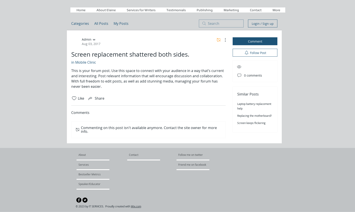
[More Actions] (223, 40)
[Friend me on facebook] (192, 164)
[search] (221, 23)
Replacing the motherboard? (254, 115)
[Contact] (139, 154)
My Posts (121, 23)
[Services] (91, 164)
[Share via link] (96, 98)
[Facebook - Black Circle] (78, 200)
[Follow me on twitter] (190, 154)
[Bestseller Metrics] (90, 174)
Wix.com (136, 206)
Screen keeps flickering (251, 123)
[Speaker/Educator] (90, 184)
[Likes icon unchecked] (74, 98)
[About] (95, 154)
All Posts (101, 23)
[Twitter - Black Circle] (84, 200)
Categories (80, 23)
